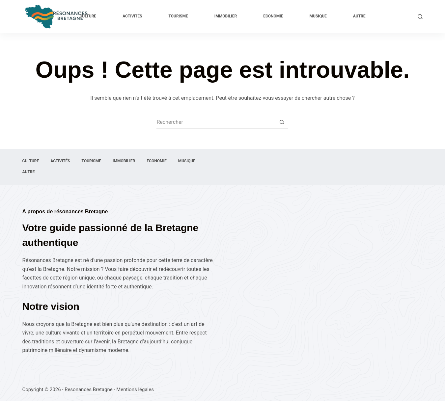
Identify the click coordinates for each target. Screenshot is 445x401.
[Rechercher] (420, 16)
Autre (359, 16)
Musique (318, 16)
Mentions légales (135, 389)
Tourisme (178, 16)
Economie (273, 16)
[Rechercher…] (215, 121)
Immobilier (225, 16)
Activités (132, 16)
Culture (87, 16)
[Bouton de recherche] (281, 121)
